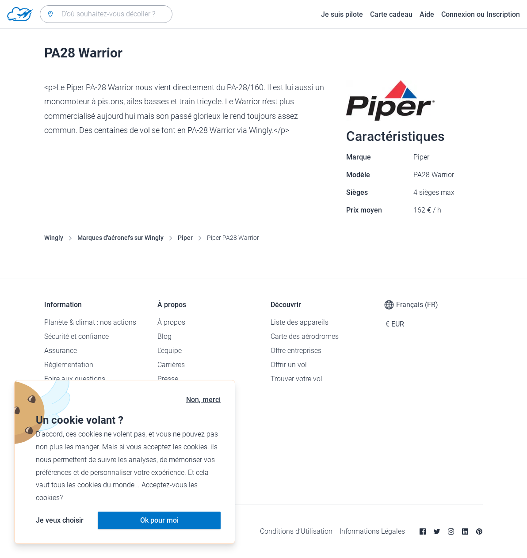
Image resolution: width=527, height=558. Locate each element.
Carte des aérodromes (305, 336)
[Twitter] (436, 531)
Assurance (60, 350)
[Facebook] (422, 531)
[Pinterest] (479, 531)
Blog (164, 336)
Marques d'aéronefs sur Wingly (120, 237)
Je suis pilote (342, 14)
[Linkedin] (465, 531)
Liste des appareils (299, 322)
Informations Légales (372, 531)
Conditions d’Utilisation (296, 531)
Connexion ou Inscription (480, 14)
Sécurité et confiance (76, 336)
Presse (167, 379)
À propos (171, 322)
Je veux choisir (60, 520)
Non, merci (203, 399)
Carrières (171, 365)
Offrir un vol (289, 365)
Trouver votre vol (296, 379)
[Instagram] (450, 531)
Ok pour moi (159, 520)
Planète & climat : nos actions (90, 322)
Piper (185, 237)
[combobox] (106, 14)
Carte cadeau (391, 14)
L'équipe (169, 350)
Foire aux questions (74, 379)
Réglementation (68, 365)
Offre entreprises (296, 350)
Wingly (53, 237)
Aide (427, 14)
